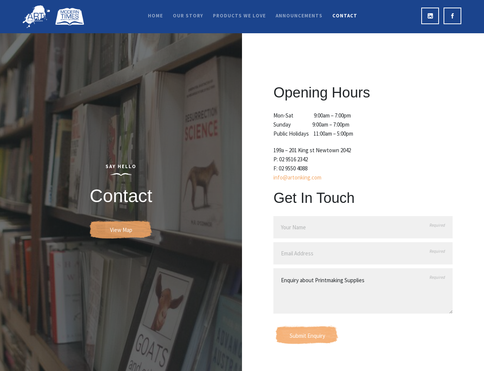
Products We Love (239, 15)
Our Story (188, 15)
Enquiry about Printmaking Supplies (363, 291)
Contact (344, 15)
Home (155, 15)
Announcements (299, 15)
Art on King (53, 16)
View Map (121, 229)
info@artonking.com (297, 177)
